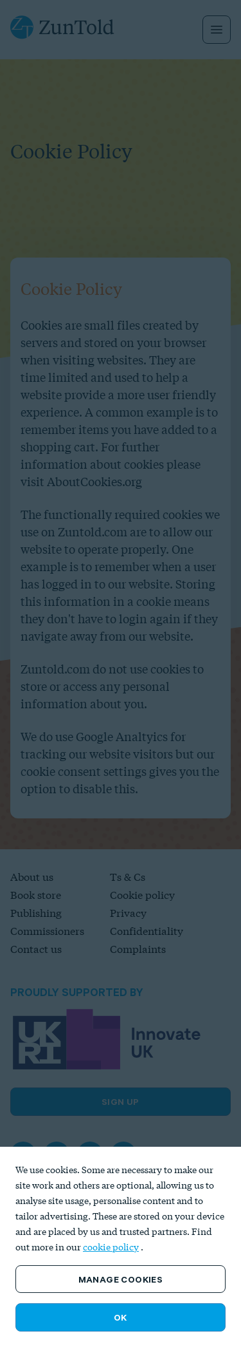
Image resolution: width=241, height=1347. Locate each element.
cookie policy (111, 1247)
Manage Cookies (120, 1279)
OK (120, 1317)
